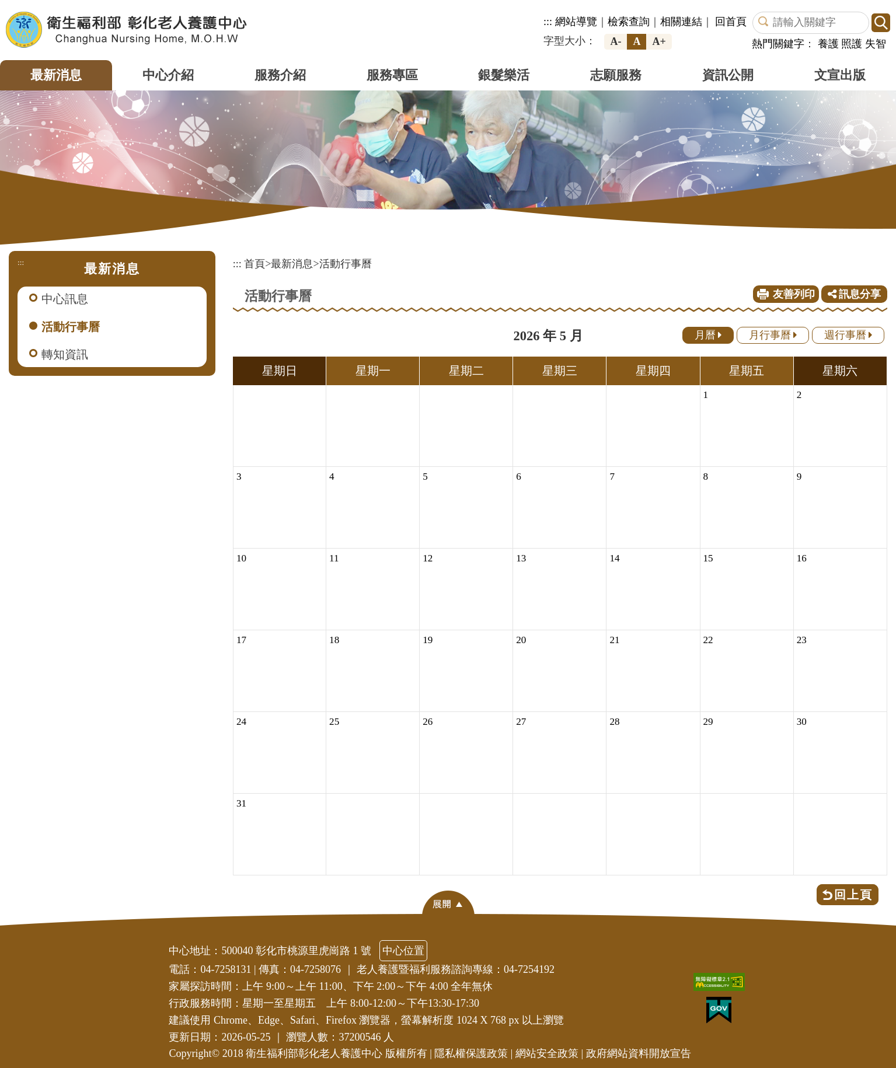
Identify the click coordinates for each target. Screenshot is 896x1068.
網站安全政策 (546, 1053)
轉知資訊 (64, 354)
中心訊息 (64, 298)
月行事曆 (773, 335)
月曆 (708, 335)
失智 (875, 44)
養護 (828, 44)
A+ (658, 41)
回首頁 (731, 21)
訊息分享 (854, 294)
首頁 (254, 264)
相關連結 (681, 21)
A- (615, 41)
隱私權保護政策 (471, 1053)
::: (547, 21)
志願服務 (616, 75)
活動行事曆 (70, 326)
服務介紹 (280, 75)
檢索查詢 (629, 21)
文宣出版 (840, 75)
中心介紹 (168, 75)
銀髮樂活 (503, 75)
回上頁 (853, 894)
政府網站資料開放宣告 (638, 1053)
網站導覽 (576, 21)
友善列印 (794, 294)
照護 (851, 44)
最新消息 (56, 75)
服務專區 (392, 75)
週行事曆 (848, 335)
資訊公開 (728, 75)
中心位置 (403, 951)
